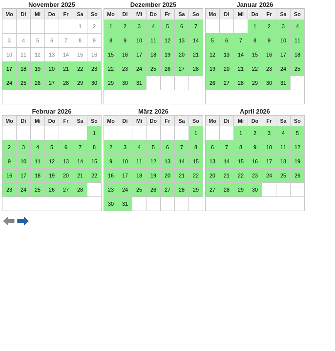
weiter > (23, 221)
